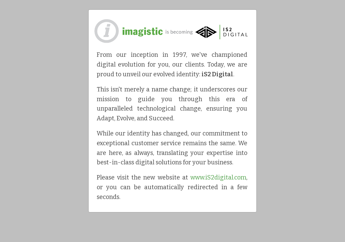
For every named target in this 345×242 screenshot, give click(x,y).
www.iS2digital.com (218, 177)
